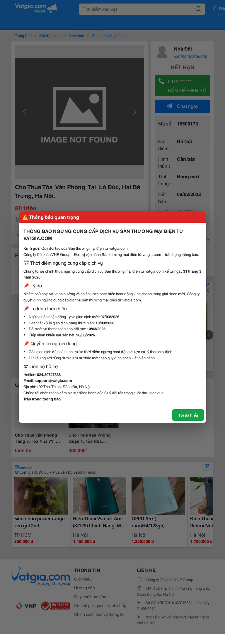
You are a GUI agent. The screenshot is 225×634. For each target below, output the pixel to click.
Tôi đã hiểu (188, 414)
